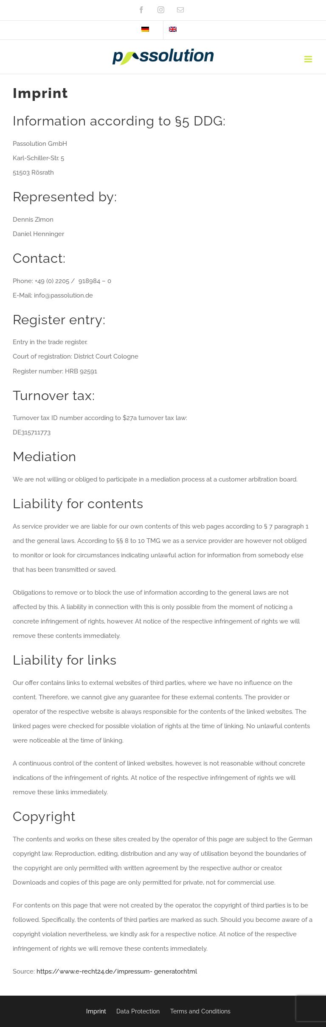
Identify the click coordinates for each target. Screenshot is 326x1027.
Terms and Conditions (200, 1011)
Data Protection (138, 1011)
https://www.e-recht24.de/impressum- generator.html (117, 971)
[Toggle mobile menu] (308, 59)
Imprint (96, 1011)
